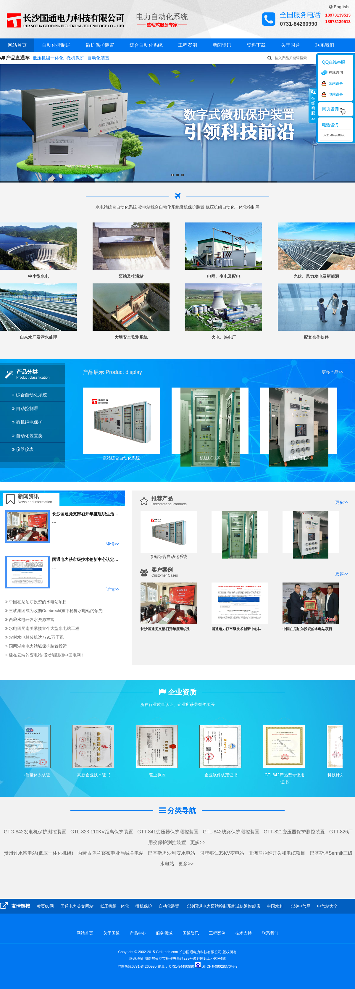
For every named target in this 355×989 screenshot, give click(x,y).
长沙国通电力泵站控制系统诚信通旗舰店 (223, 906)
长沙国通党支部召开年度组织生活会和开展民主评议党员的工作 (110, 514)
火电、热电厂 (223, 337)
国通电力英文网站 (76, 906)
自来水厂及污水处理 (38, 337)
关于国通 (290, 45)
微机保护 (75, 57)
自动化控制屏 (56, 45)
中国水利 (275, 906)
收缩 (313, 105)
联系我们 (324, 45)
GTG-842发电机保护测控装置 (35, 831)
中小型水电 (38, 276)
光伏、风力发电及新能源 (316, 276)
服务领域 (164, 933)
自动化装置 (98, 57)
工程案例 (187, 45)
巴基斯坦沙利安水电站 (171, 853)
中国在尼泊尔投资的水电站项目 (36, 601)
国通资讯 (191, 933)
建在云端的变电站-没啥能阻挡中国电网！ (45, 655)
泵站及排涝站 (131, 276)
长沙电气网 (300, 906)
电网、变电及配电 (223, 276)
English (338, 6)
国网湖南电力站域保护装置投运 (36, 646)
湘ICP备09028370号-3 (220, 966)
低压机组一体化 (48, 57)
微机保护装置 (100, 45)
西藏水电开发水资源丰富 (29, 619)
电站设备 (336, 94)
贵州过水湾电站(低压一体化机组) (38, 853)
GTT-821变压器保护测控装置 (294, 831)
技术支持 (243, 933)
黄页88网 (45, 906)
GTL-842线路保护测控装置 (231, 831)
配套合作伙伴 (316, 337)
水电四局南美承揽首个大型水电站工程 (42, 628)
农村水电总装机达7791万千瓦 (34, 637)
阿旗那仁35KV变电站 (222, 853)
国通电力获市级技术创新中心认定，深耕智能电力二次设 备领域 (110, 559)
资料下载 (256, 45)
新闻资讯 (221, 45)
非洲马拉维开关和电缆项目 (276, 853)
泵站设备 (336, 83)
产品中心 (138, 933)
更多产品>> (332, 372)
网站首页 (17, 45)
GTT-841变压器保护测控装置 (168, 831)
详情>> (112, 543)
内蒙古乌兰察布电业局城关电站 (111, 853)
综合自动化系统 (146, 45)
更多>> (341, 502)
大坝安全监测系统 (131, 337)
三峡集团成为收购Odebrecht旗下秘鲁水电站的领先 (54, 610)
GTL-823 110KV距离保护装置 (101, 831)
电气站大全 (327, 906)
